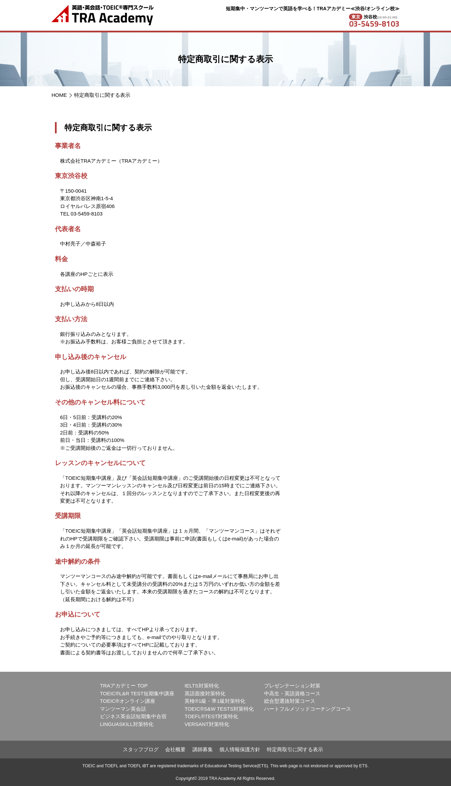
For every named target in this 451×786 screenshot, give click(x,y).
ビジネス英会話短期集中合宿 (133, 716)
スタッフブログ (141, 749)
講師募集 (202, 749)
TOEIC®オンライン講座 (127, 701)
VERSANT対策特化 (207, 724)
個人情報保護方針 (239, 749)
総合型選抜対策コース (289, 701)
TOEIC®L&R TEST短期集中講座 (137, 693)
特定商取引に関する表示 (102, 95)
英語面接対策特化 (205, 693)
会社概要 (175, 749)
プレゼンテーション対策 (292, 685)
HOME (59, 95)
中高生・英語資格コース (292, 693)
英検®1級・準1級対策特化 (215, 701)
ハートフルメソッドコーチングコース (307, 709)
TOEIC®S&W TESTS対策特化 (219, 709)
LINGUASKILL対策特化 (127, 724)
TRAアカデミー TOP (124, 685)
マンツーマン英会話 (123, 709)
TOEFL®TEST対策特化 (211, 716)
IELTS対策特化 (202, 685)
